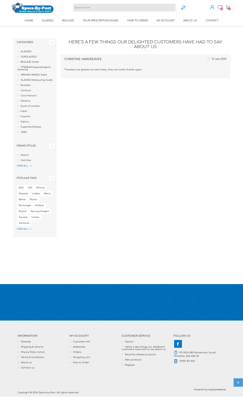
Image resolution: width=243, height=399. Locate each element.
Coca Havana (29, 98)
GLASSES (26, 54)
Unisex (35, 219)
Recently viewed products (140, 357)
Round (22, 214)
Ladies (36, 196)
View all (22, 168)
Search (129, 344)
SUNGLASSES (29, 59)
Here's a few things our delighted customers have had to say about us (144, 350)
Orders (77, 354)
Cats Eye (26, 162)
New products (133, 362)
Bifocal (40, 190)
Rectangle (25, 208)
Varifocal (24, 225)
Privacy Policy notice (33, 354)
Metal (22, 202)
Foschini (25, 119)
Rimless (39, 208)
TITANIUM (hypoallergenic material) (34, 70)
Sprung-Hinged (40, 214)
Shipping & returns (32, 349)
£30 (30, 190)
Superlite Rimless (31, 129)
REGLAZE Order (30, 64)
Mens (47, 196)
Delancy (25, 103)
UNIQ (24, 134)
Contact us (27, 370)
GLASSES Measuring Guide (37, 82)
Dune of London (30, 108)
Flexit (24, 114)
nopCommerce (217, 392)
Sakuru (25, 124)
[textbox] (124, 9)
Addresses (79, 349)
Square (23, 219)
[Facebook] (178, 346)
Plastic (33, 202)
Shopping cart (226, 8)
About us (26, 365)
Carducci (26, 93)
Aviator (25, 157)
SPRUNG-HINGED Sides (34, 77)
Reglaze (130, 367)
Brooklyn (26, 87)
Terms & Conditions (32, 360)
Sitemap (26, 344)
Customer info (81, 344)
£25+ (21, 190)
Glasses (23, 196)
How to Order (81, 365)
